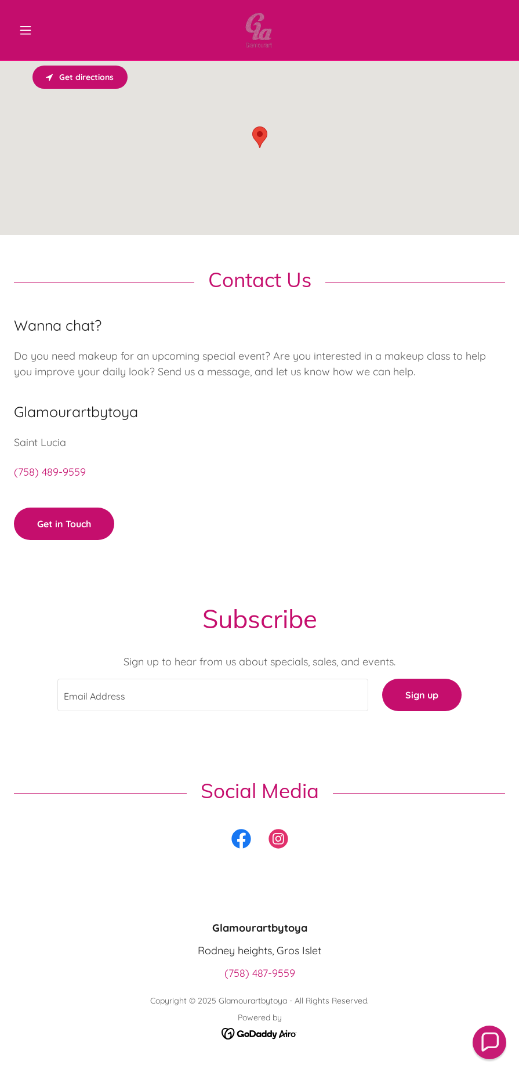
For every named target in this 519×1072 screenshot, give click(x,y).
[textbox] (213, 695)
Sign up (421, 695)
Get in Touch (64, 524)
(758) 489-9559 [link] (50, 472)
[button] (51, 30)
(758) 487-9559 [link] (259, 973)
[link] (259, 30)
